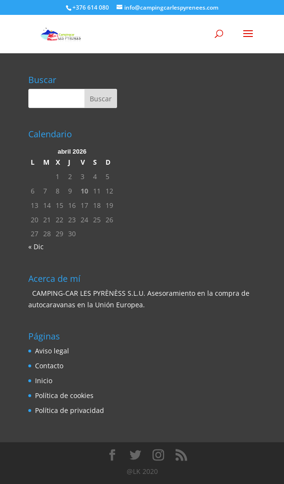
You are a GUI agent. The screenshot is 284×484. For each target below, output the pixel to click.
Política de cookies (64, 395)
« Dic (36, 246)
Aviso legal (52, 350)
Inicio (43, 380)
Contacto (49, 365)
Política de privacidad (69, 410)
